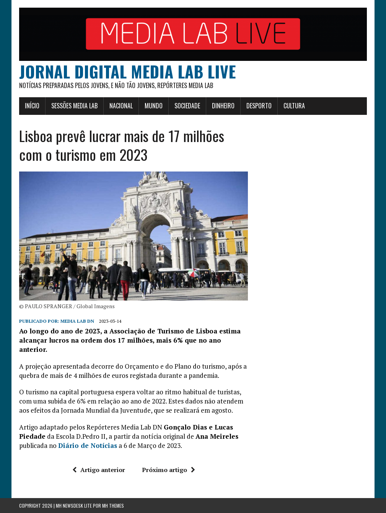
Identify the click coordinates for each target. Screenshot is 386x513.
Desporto (259, 105)
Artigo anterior (98, 470)
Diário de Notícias (87, 445)
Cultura (294, 105)
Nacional (121, 105)
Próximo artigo (168, 470)
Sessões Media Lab (74, 105)
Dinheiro (223, 105)
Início (32, 105)
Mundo (154, 105)
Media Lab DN (77, 321)
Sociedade (187, 105)
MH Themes (113, 505)
